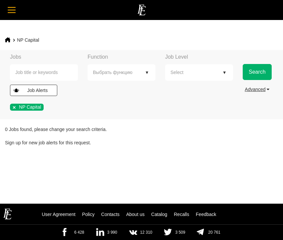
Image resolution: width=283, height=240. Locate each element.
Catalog (159, 214)
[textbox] (49, 72)
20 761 (214, 232)
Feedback (206, 214)
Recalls (181, 214)
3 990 (112, 232)
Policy (88, 214)
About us (135, 214)
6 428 (79, 232)
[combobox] (44, 72)
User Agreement (58, 214)
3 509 (180, 232)
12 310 (146, 232)
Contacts (110, 214)
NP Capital (28, 40)
